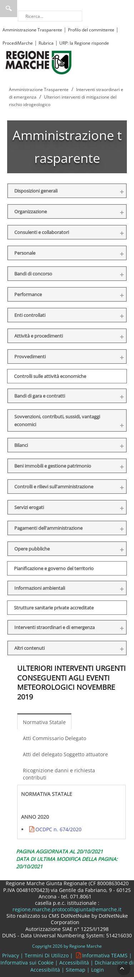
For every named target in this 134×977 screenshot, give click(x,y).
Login (97, 969)
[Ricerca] (50, 16)
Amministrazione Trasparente (32, 30)
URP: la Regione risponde (84, 43)
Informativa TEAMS (105, 955)
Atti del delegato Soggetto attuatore (65, 754)
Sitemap (75, 969)
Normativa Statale (44, 722)
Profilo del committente (91, 30)
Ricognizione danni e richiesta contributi (59, 774)
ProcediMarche (18, 43)
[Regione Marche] (38, 62)
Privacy (10, 955)
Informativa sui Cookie (27, 962)
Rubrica (46, 43)
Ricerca (8, 8)
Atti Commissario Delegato (54, 738)
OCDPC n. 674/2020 (58, 829)
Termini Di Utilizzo (47, 955)
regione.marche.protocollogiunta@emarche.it (67, 909)
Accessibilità (74, 962)
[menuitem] (46, 721)
